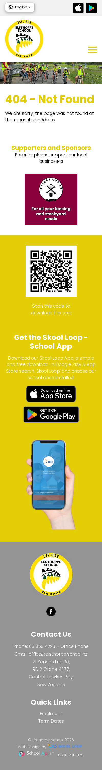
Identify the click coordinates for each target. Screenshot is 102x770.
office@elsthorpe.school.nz (58, 654)
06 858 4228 (42, 646)
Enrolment (51, 714)
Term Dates (51, 721)
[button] (19, 7)
